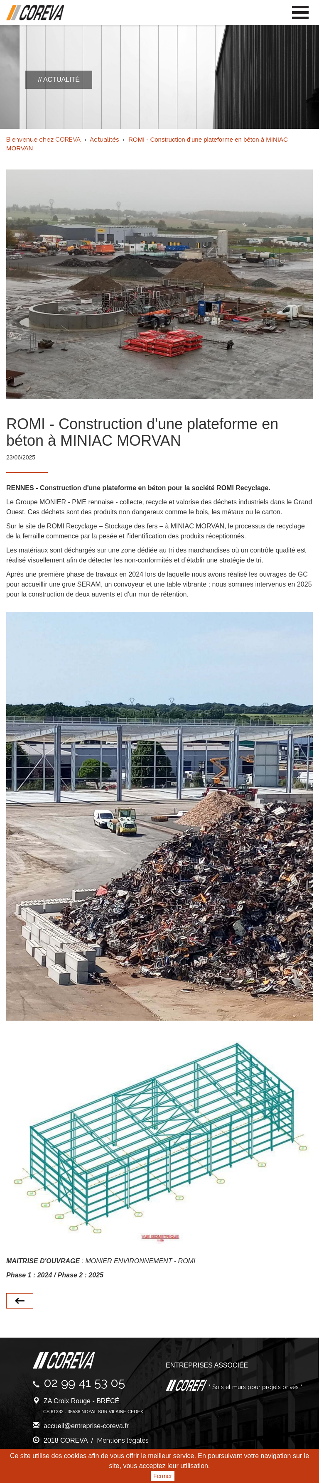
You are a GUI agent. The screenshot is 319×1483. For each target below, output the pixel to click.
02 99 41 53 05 (84, 1382)
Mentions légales (123, 1440)
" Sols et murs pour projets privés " (254, 1387)
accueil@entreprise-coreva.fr (86, 1425)
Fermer (162, 1476)
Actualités (104, 139)
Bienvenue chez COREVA (43, 139)
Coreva (35, 12)
